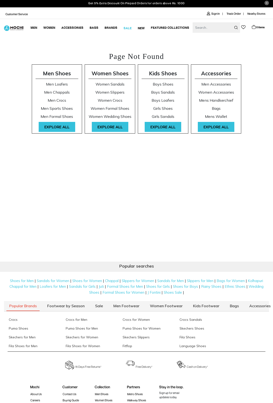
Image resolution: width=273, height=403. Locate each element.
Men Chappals (57, 92)
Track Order (234, 13)
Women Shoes (110, 73)
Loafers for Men (53, 286)
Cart (257, 27)
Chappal (112, 280)
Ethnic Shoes (235, 286)
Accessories (216, 73)
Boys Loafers (163, 100)
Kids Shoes (163, 73)
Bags (216, 108)
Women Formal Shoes (110, 108)
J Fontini (154, 292)
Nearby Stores (256, 13)
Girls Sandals (163, 116)
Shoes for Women (87, 280)
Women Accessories (216, 92)
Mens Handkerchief (216, 100)
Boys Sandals (163, 92)
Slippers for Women (138, 280)
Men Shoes (57, 73)
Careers (35, 400)
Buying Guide (71, 400)
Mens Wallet (216, 116)
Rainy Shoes (211, 286)
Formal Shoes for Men (125, 286)
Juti (101, 286)
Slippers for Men (200, 280)
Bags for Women (231, 280)
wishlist (243, 27)
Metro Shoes (135, 394)
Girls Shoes (163, 108)
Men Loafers (57, 84)
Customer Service (16, 14)
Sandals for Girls (82, 286)
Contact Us (69, 394)
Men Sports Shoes (57, 108)
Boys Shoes (163, 84)
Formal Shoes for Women (123, 292)
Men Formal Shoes (57, 116)
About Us (36, 394)
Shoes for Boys (185, 286)
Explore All (56, 127)
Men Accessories (216, 84)
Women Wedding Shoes (110, 116)
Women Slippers (110, 92)
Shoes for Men (22, 280)
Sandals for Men (170, 280)
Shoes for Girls (158, 286)
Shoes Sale (173, 292)
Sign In (213, 13)
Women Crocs (110, 100)
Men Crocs (57, 100)
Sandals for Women (53, 280)
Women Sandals (110, 84)
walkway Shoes (136, 400)
